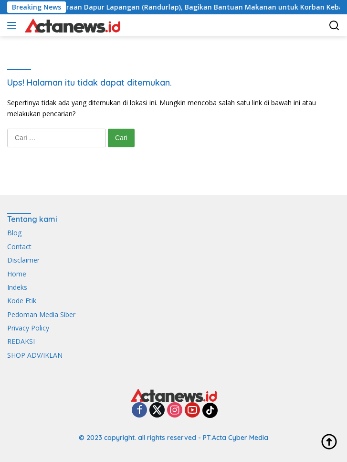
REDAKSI (21, 341)
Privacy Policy (28, 327)
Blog (14, 232)
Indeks (17, 287)
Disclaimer (23, 259)
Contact (19, 246)
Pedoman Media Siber (41, 314)
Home (16, 273)
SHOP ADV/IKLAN (35, 355)
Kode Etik (21, 300)
